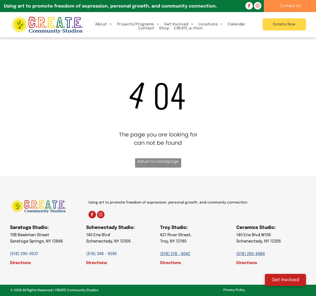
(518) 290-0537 (24, 254)
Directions (20, 263)
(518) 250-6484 (250, 254)
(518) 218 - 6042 (175, 254)
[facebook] (249, 6)
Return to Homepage (158, 161)
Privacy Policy (234, 290)
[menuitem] (104, 24)
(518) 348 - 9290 (101, 254)
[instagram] (257, 6)
